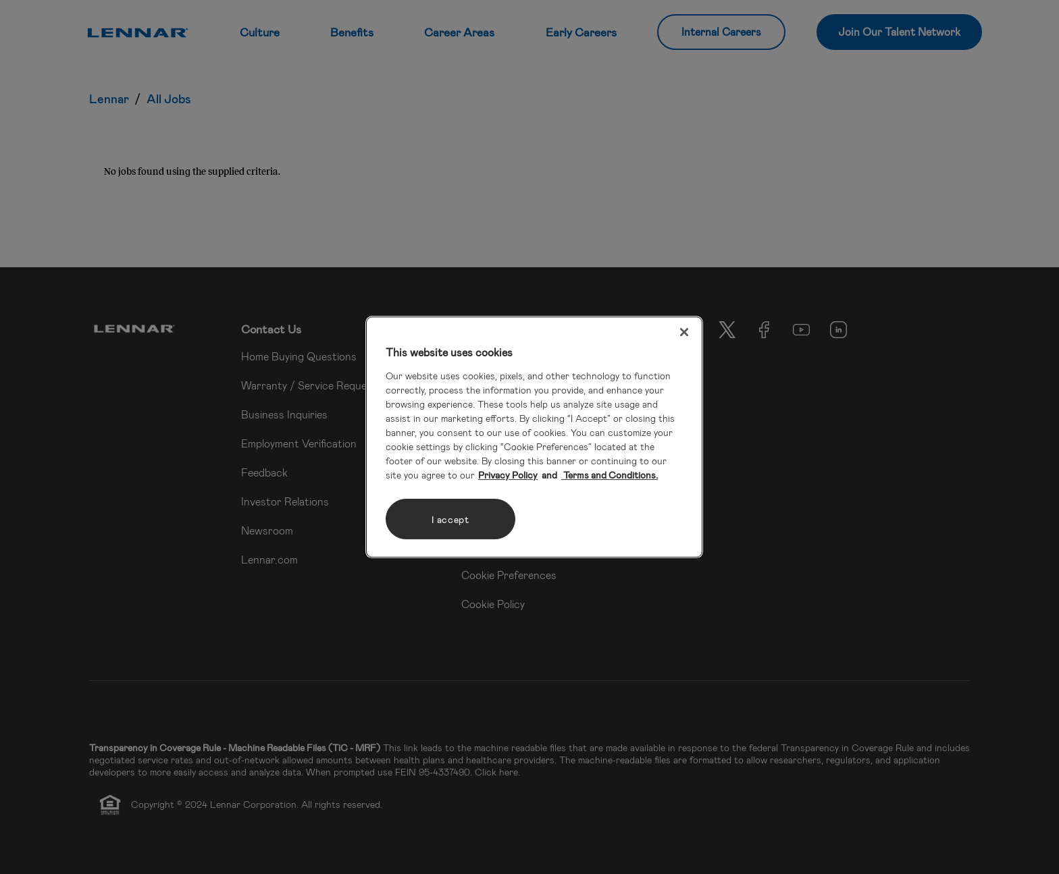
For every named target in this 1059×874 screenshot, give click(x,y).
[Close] (684, 332)
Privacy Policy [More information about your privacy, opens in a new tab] (508, 475)
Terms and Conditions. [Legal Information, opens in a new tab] (609, 475)
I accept (450, 519)
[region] (534, 437)
